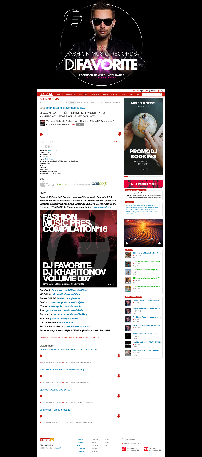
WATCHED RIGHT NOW (134, 297)
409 (60, 362)
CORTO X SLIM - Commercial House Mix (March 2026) (68, 349)
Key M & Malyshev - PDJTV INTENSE (147, 342)
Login (141, 91)
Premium (80, 439)
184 (135, 311)
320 (73, 362)
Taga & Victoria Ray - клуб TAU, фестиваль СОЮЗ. (147, 308)
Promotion (80, 442)
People (105, 94)
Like (41, 147)
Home (65, 102)
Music (83, 94)
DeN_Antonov (136, 211)
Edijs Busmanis (143, 207)
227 (59, 422)
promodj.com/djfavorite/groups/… (66, 107)
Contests (95, 445)
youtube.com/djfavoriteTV (64, 318)
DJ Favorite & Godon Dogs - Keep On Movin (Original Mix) (147, 261)
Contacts (116, 102)
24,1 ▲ (67, 362)
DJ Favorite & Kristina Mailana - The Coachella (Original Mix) (147, 278)
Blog (100, 102)
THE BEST (129, 249)
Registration (151, 91)
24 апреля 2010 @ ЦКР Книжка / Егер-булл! (147, 350)
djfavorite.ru (66, 322)
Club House (49, 159)
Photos (86, 102)
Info (106, 445)
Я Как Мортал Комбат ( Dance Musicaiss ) (62, 369)
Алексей (128, 211)
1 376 (43, 402)
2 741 (136, 255)
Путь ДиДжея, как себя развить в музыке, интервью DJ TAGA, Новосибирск (147, 300)
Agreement (81, 448)
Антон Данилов (142, 205)
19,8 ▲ (67, 382)
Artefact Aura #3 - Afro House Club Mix (143, 239)
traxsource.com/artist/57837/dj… (71, 314)
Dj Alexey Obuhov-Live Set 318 (56, 389)
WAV (73, 402)
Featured (70, 94)
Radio (130, 94)
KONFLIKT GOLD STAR (149, 211)
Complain (80, 451)
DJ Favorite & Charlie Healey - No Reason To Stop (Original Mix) (147, 253)
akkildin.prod (152, 205)
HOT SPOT (129, 221)
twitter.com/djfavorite (68, 298)
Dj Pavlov (151, 207)
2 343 (43, 382)
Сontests (95, 94)
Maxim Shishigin (131, 205)
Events (93, 102)
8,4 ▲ (66, 422)
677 (135, 280)
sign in (66, 337)
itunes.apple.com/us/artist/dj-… (65, 306)
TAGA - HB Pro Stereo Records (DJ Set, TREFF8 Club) (147, 325)
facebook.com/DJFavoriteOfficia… (71, 290)
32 (135, 302)
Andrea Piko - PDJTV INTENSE (145, 334)
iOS (138, 450)
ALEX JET (152, 209)
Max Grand (129, 214)
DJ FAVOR (47, 99)
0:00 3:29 (46, 141)
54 (135, 353)
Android (131, 450)
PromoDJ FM (132, 448)
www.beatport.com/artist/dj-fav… (69, 302)
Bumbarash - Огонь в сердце (55, 410)
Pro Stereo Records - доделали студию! (147, 317)
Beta (137, 94)
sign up (50, 337)
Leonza (132, 209)
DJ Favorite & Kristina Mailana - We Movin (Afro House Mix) (147, 286)
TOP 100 (114, 94)
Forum (123, 94)
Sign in (126, 443)
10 (135, 319)
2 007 (43, 362)
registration (137, 443)
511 (60, 382)
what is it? (57, 448)
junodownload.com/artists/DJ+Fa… (66, 310)
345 (60, 402)
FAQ (161, 91)
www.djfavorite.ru (101, 207)
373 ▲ (79, 124)
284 (135, 272)
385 (135, 344)
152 (135, 328)
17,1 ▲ (67, 402)
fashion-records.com (78, 326)
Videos (79, 102)
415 (135, 263)
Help (78, 445)
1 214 (43, 422)
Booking (60, 94)
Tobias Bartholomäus (141, 209)
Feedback (107, 102)
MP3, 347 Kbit (52, 150)
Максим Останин (131, 207)
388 (135, 289)
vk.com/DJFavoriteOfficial (67, 294)
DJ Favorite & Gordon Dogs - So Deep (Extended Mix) (147, 269)
